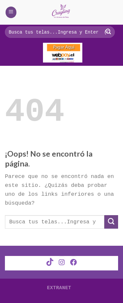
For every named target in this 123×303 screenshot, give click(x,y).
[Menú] (11, 12)
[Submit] (111, 222)
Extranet (59, 287)
